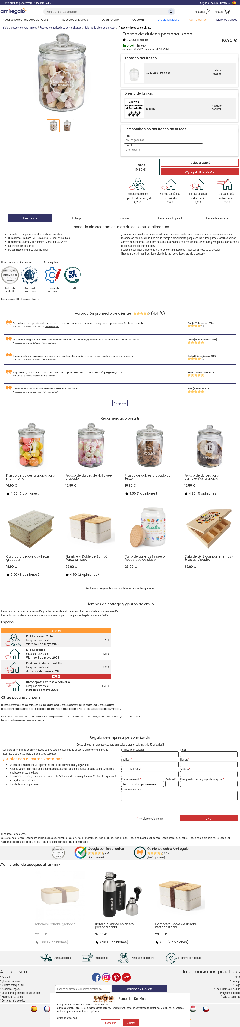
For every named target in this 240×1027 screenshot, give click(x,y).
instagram (106, 977)
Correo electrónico (130, 769)
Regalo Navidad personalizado (82, 837)
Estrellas (150, 108)
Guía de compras (231, 996)
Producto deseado (130, 779)
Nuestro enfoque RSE (10, 299)
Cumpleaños (198, 20)
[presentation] (179, 808)
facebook (96, 977)
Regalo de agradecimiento (54, 841)
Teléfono (184, 769)
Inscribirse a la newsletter (139, 989)
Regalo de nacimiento (78, 841)
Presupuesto (186, 779)
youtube (126, 977)
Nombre (184, 759)
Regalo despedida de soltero (175, 837)
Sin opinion (120, 403)
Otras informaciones (132, 789)
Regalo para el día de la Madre (204, 837)
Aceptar (131, 1022)
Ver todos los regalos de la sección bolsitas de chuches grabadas (120, 588)
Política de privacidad (66, 1017)
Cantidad (170, 779)
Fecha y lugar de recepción (209, 779)
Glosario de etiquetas (30, 299)
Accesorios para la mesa (12, 837)
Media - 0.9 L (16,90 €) (158, 73)
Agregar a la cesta (200, 171)
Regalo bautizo (121, 837)
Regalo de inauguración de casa (145, 837)
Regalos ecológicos (35, 837)
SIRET (183, 749)
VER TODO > (54, 865)
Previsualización (200, 163)
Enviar (209, 818)
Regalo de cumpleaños (56, 837)
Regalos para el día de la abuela (25, 841)
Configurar (110, 1022)
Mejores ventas (226, 20)
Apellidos (126, 759)
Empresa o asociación (132, 749)
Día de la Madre (168, 20)
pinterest (116, 977)
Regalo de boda (105, 837)
